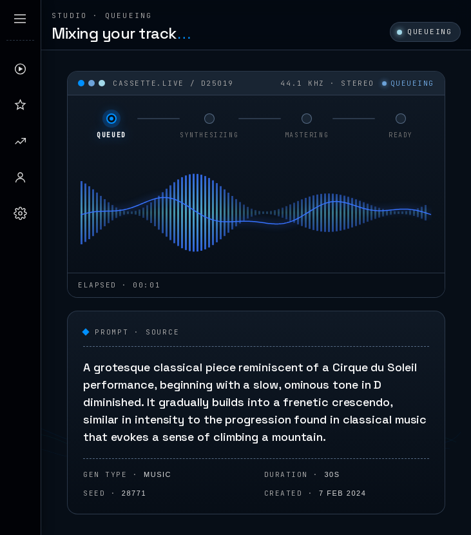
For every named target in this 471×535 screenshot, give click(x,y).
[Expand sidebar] (20, 18)
